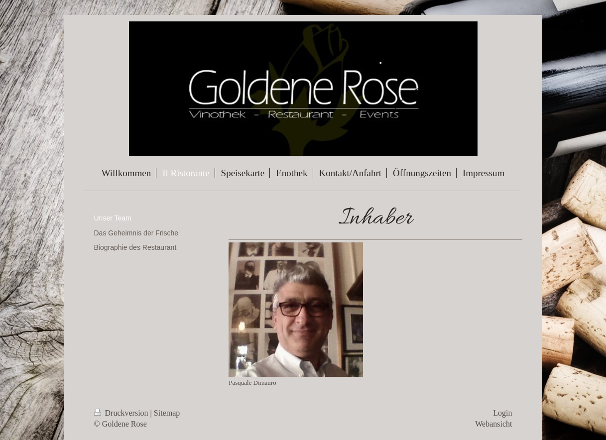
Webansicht (493, 424)
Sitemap (167, 413)
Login (502, 413)
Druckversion (122, 413)
